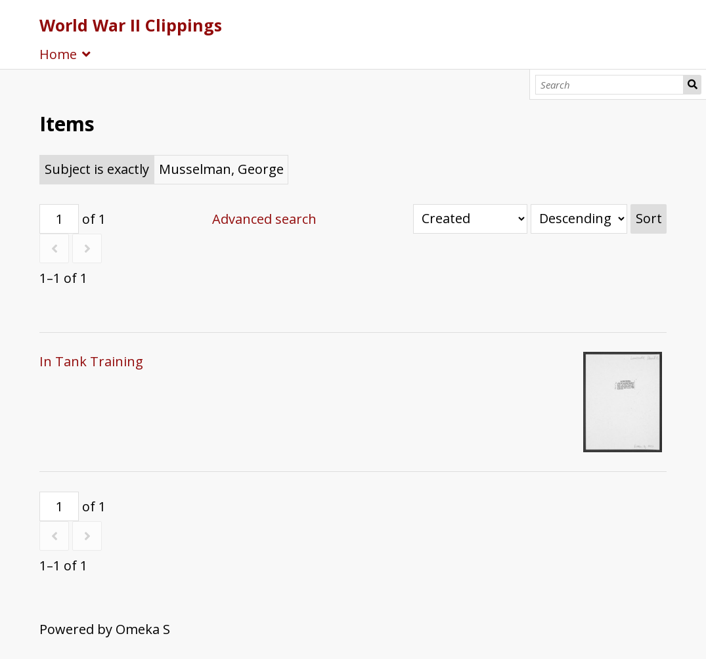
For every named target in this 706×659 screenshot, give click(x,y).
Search (692, 85)
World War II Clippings (130, 25)
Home (58, 54)
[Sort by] (470, 219)
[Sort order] (579, 219)
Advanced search (264, 219)
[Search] (609, 85)
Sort (649, 218)
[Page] (59, 219)
